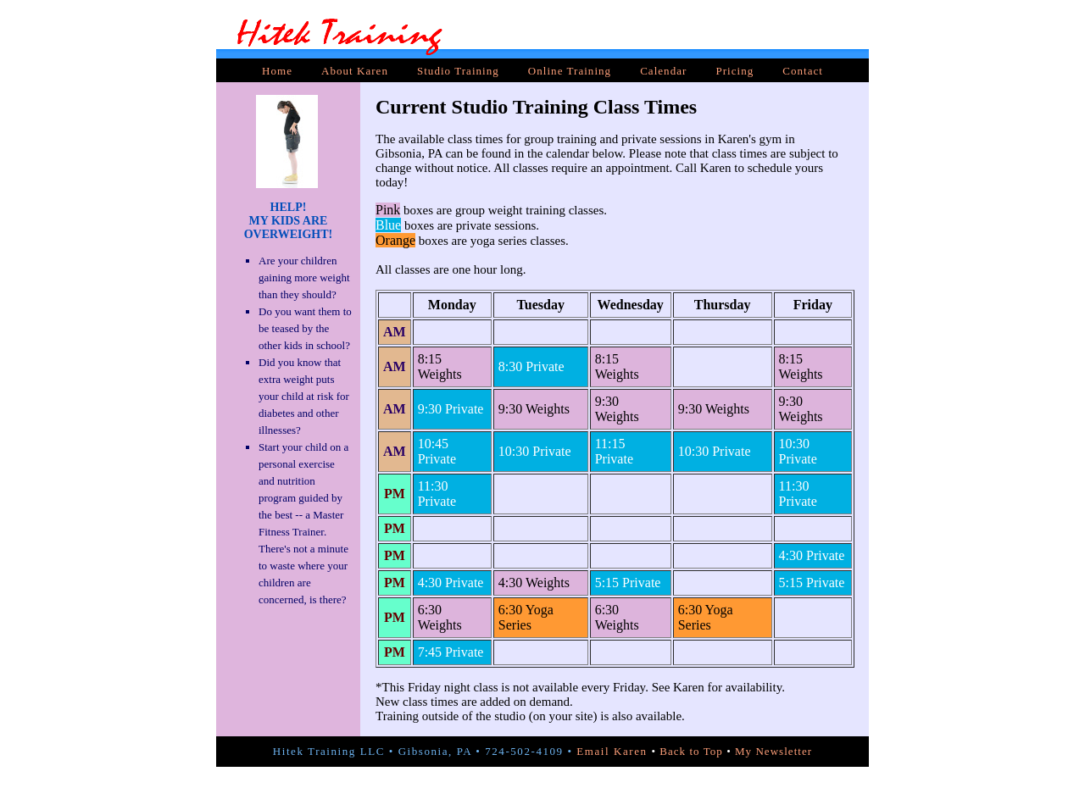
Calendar (663, 70)
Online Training (569, 70)
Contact (802, 70)
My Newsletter (773, 751)
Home (277, 70)
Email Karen (611, 751)
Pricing (734, 70)
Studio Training (458, 70)
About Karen (354, 70)
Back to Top (691, 751)
